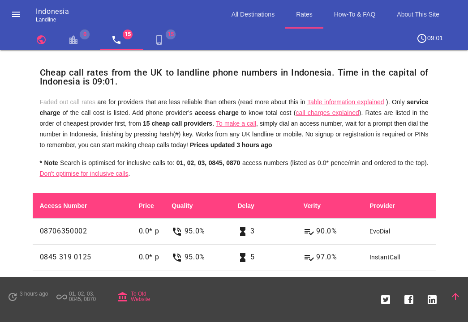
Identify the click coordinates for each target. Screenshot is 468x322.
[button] (16, 14)
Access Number (63, 205)
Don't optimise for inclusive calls (84, 173)
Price (146, 205)
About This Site (418, 14)
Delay (245, 205)
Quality (182, 205)
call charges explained (327, 112)
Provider (382, 205)
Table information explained (345, 102)
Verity (312, 205)
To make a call (236, 123)
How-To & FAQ (355, 14)
